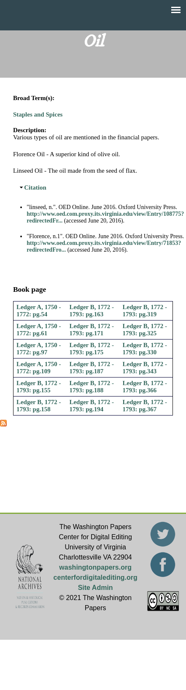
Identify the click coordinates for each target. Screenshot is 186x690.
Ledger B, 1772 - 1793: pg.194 (91, 406)
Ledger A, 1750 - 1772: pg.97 (38, 349)
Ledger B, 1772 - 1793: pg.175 (91, 349)
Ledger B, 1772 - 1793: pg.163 (91, 311)
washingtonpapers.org (95, 567)
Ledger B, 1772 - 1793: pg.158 (38, 406)
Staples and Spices (38, 114)
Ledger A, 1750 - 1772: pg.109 (38, 368)
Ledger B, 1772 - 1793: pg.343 (145, 368)
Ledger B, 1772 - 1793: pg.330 (145, 349)
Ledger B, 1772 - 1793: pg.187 (91, 368)
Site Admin (95, 587)
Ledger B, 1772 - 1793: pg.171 (91, 330)
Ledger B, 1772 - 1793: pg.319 (145, 311)
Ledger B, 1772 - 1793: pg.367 (145, 406)
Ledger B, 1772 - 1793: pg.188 (91, 387)
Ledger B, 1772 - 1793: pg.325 (145, 330)
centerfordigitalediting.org (95, 577)
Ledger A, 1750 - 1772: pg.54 (38, 311)
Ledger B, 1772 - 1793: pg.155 (38, 387)
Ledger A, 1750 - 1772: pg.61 (38, 330)
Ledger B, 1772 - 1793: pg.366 (145, 387)
